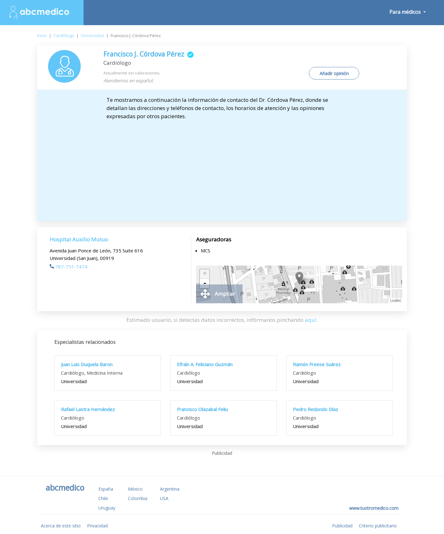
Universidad (92, 35)
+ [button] (205, 274)
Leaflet (395, 300)
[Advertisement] (222, 168)
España (105, 489)
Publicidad (342, 526)
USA (164, 498)
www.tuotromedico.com (373, 508)
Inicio (42, 35)
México (135, 489)
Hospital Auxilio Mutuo (79, 239)
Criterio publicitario (378, 526)
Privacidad (97, 526)
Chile (103, 498)
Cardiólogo (63, 35)
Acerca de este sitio (61, 526)
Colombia (137, 498)
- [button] (205, 283)
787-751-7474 (68, 266)
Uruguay (106, 508)
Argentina (169, 489)
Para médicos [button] (405, 11)
